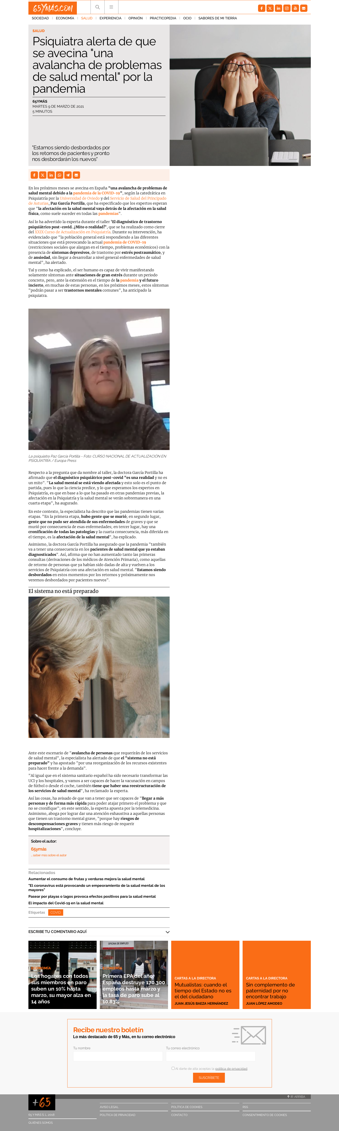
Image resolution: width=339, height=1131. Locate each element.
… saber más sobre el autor (49, 855)
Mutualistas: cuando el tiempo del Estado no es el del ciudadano (203, 987)
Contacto (179, 1115)
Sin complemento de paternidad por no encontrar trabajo (275, 990)
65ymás (40, 101)
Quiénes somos (40, 1122)
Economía (65, 20)
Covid (55, 912)
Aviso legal (109, 1107)
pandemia (129, 280)
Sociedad (40, 20)
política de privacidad (231, 1068)
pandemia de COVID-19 (124, 242)
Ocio (187, 20)
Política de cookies (186, 1107)
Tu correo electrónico (183, 1048)
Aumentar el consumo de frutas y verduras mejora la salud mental (86, 879)
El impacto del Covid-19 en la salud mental (65, 903)
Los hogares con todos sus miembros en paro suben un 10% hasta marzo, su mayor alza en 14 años (62, 985)
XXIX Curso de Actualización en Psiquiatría (72, 232)
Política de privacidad (117, 1115)
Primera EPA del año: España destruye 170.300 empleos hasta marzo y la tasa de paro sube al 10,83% (133, 985)
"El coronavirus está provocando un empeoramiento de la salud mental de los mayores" (96, 887)
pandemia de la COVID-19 (96, 193)
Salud (87, 20)
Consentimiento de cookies (265, 1115)
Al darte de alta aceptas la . (210, 1068)
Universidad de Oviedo (80, 198)
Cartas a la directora (198, 972)
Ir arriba (296, 1096)
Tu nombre (81, 1048)
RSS (245, 1107)
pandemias (108, 213)
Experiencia (110, 20)
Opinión (135, 20)
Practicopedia (163, 20)
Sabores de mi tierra (217, 20)
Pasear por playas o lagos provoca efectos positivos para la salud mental (92, 896)
